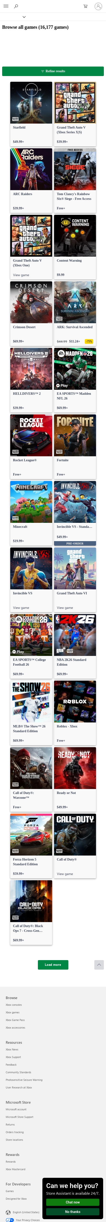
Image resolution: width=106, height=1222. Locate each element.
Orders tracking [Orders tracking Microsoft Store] (15, 1132)
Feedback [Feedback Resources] (11, 1064)
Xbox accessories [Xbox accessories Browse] (15, 1027)
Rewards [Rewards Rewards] (11, 1161)
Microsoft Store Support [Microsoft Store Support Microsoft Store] (19, 1116)
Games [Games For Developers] (10, 1191)
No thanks (73, 1212)
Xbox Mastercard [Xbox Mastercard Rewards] (15, 1169)
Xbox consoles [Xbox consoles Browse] (14, 1004)
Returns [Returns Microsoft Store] (10, 1124)
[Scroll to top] (99, 965)
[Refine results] (53, 71)
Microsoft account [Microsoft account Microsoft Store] (16, 1109)
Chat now (73, 1202)
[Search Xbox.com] (17, 6)
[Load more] (53, 965)
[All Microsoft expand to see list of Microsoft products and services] (6, 6)
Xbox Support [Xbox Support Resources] (13, 1056)
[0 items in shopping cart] (87, 6)
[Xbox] (12, 17)
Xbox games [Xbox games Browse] (13, 1012)
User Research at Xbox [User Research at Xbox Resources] (19, 1087)
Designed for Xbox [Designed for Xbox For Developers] (16, 1198)
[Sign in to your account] (98, 6)
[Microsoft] (53, 3)
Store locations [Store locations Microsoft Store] (14, 1139)
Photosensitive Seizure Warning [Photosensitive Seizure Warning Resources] (24, 1079)
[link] (31, 114)
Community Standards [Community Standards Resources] (18, 1072)
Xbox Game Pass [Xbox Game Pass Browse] (15, 1019)
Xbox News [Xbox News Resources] (12, 1049)
